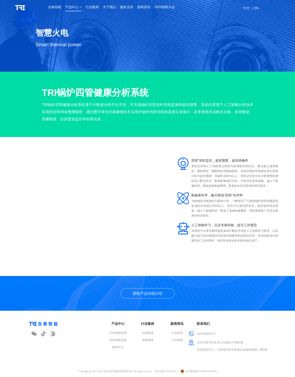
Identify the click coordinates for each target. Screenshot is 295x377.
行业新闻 (177, 332)
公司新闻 (177, 340)
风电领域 (147, 340)
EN (256, 8)
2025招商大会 (164, 7)
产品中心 (73, 7)
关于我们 (109, 7)
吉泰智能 (54, 7)
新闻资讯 (143, 7)
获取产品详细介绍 (147, 293)
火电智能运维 (118, 332)
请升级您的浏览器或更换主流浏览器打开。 (88, 198)
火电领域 (147, 332)
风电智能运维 (118, 340)
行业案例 (92, 7)
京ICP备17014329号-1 (166, 371)
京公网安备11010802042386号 (198, 371)
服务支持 (126, 7)
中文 (246, 8)
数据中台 (118, 347)
